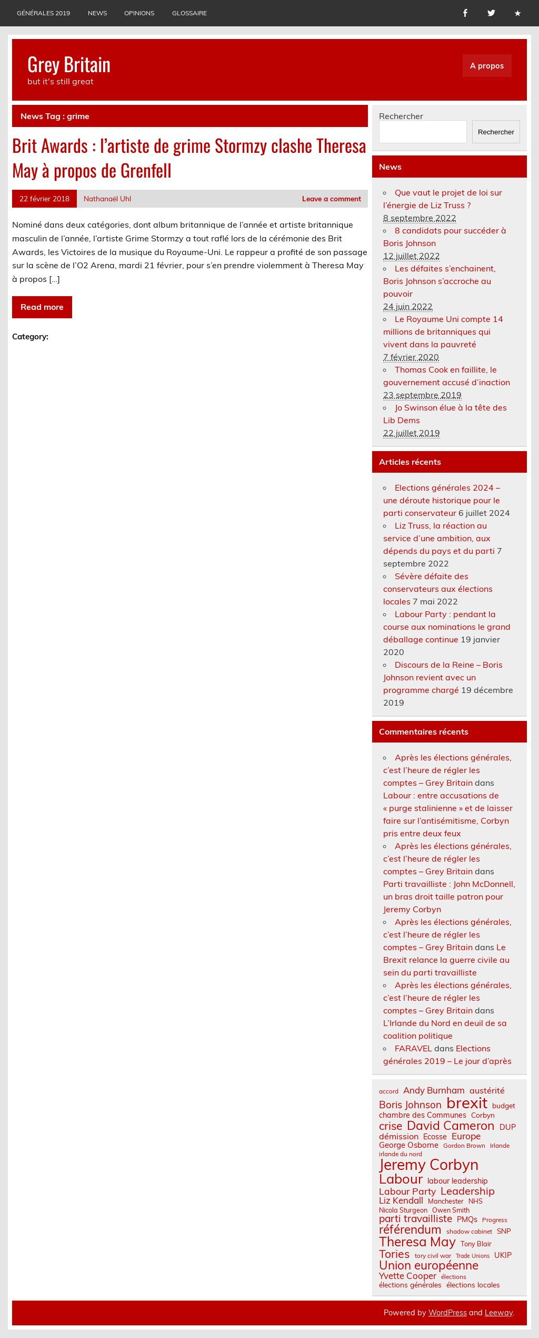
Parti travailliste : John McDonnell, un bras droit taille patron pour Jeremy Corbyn (449, 896)
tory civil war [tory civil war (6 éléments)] (433, 1256)
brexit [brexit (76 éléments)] (466, 1102)
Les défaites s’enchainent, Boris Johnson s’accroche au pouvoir (439, 281)
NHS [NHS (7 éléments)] (475, 1201)
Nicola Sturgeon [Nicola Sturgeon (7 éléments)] (403, 1210)
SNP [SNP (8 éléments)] (504, 1231)
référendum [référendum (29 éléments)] (410, 1229)
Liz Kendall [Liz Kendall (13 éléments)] (401, 1200)
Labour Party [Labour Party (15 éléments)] (407, 1191)
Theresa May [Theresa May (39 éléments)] (417, 1241)
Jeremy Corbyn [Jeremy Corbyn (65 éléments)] (428, 1164)
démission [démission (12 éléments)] (398, 1136)
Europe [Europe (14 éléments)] (466, 1135)
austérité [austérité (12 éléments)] (487, 1090)
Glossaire (189, 13)
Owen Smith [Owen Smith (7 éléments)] (451, 1210)
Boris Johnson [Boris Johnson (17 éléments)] (410, 1105)
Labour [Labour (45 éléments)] (401, 1178)
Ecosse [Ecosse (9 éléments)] (435, 1136)
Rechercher (401, 116)
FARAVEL (413, 1048)
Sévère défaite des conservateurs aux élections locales (438, 589)
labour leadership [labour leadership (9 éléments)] (457, 1181)
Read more (42, 306)
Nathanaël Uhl (107, 198)
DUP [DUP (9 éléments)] (508, 1127)
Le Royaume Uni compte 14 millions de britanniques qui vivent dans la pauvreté (443, 331)
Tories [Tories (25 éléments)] (394, 1253)
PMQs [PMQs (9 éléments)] (467, 1219)
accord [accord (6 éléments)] (388, 1091)
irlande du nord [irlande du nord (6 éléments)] (400, 1154)
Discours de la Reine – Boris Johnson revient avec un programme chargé (443, 677)
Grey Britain (69, 63)
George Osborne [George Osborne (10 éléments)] (408, 1145)
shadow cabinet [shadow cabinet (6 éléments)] (469, 1231)
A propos (487, 66)
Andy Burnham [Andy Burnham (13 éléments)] (434, 1090)
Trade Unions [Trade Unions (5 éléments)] (473, 1256)
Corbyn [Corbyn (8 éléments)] (483, 1115)
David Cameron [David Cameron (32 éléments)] (451, 1125)
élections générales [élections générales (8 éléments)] (410, 1284)
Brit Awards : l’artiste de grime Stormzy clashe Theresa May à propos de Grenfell (189, 157)
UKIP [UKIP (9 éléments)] (503, 1255)
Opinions (139, 13)
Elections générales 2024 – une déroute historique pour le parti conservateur (441, 500)
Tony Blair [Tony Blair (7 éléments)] (476, 1244)
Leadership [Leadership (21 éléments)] (468, 1191)
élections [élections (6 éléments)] (453, 1277)
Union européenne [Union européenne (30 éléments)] (428, 1265)
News (97, 13)
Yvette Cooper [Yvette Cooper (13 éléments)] (407, 1276)
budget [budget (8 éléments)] (503, 1105)
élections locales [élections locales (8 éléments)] (473, 1284)
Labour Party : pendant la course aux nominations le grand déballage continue (447, 626)
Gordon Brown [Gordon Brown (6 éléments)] (464, 1145)
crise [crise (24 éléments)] (390, 1125)
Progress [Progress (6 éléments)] (494, 1220)
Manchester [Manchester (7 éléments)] (446, 1201)
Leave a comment (331, 198)
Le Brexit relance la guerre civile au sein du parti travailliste (446, 960)
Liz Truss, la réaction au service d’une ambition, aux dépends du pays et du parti (439, 538)
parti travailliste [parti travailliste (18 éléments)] (415, 1219)
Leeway (499, 1312)
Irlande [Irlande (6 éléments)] (500, 1145)
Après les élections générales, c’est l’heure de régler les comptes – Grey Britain (447, 770)
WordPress (447, 1312)
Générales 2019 (43, 13)
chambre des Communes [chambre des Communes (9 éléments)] (422, 1115)
